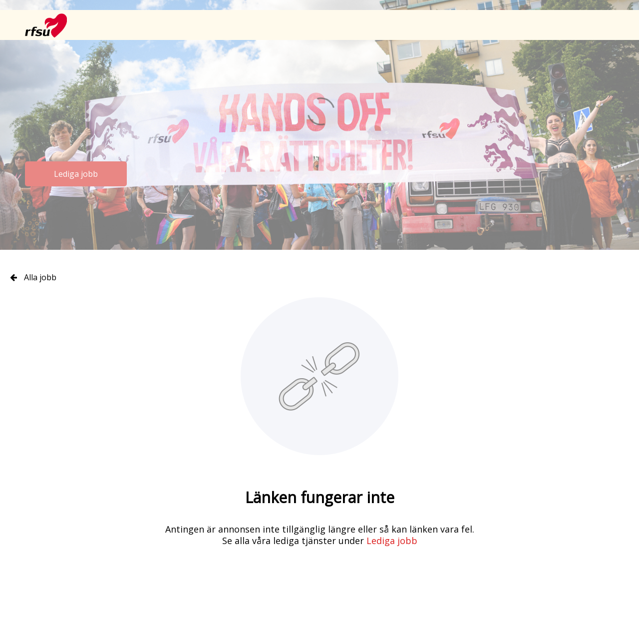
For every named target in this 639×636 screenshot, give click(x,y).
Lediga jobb (76, 173)
